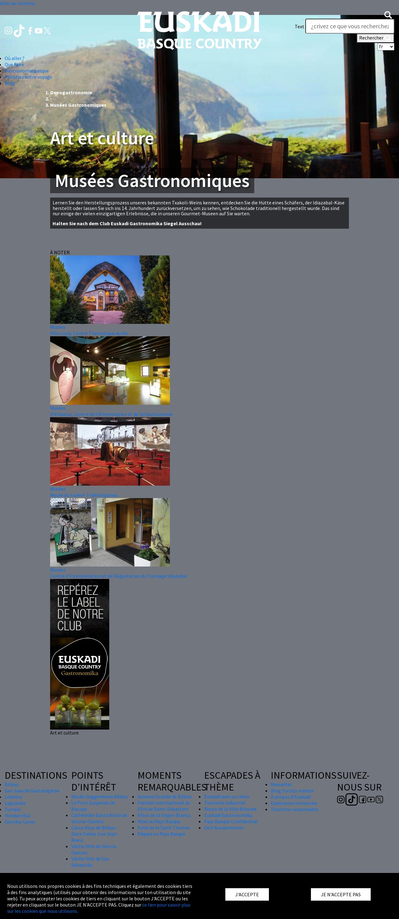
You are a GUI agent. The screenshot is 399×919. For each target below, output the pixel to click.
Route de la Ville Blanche (230, 809)
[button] (388, 14)
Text (299, 26)
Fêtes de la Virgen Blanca (164, 815)
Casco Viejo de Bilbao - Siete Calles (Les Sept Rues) (95, 833)
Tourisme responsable (294, 809)
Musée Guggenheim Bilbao (99, 796)
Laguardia (15, 803)
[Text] (349, 26)
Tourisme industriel (225, 803)
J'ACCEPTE (247, 894)
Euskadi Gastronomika (228, 815)
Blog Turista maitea (292, 790)
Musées (58, 327)
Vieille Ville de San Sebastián (90, 862)
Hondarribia (17, 815)
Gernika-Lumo (20, 822)
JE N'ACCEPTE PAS (341, 894)
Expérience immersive (294, 803)
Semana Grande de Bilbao (165, 796)
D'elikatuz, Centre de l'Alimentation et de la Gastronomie (111, 414)
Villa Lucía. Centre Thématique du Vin (89, 333)
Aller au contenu (17, 3)
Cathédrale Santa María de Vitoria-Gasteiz (99, 818)
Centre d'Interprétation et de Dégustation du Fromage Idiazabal (118, 576)
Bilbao (12, 784)
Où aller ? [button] (15, 58)
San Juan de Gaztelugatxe (32, 790)
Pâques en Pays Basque (161, 834)
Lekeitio (13, 797)
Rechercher (375, 38)
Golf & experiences (224, 827)
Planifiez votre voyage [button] (28, 77)
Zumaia (13, 809)
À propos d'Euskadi (291, 797)
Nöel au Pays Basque (159, 821)
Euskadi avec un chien (226, 796)
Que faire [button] (14, 64)
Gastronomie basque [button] (27, 71)
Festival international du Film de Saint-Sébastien (164, 806)
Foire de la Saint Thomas (164, 827)
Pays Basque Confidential (231, 821)
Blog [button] (10, 83)
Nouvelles (281, 784)
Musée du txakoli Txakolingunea (84, 495)
